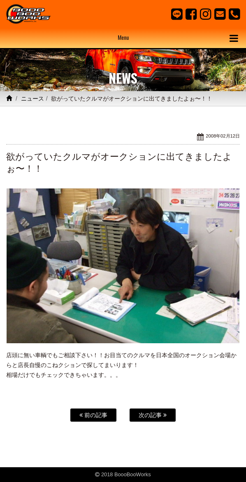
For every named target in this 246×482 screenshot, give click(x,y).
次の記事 (153, 415)
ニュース (32, 98)
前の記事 (93, 415)
